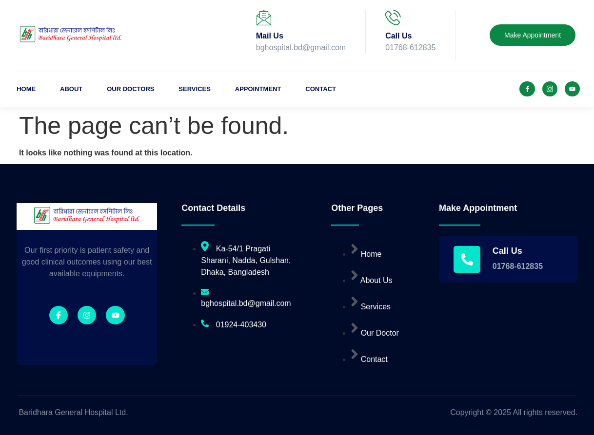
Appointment (258, 89)
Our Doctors (130, 89)
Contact (321, 89)
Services (194, 89)
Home (26, 89)
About (71, 89)
